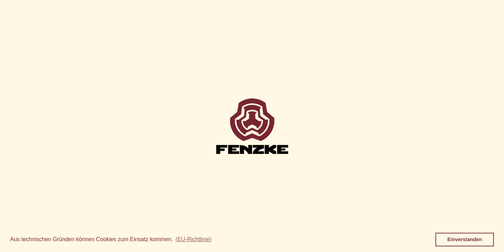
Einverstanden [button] (464, 239)
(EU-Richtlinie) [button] (194, 239)
